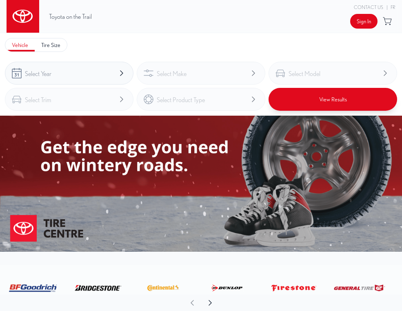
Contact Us (368, 7)
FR (393, 7)
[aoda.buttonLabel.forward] (301, 302)
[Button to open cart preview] (388, 21)
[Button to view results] (333, 99)
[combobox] (69, 73)
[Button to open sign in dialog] (364, 21)
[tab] (20, 44)
